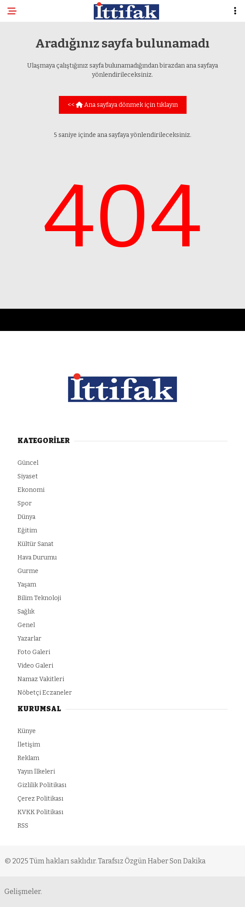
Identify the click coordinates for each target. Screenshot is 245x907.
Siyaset (27, 476)
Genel (26, 625)
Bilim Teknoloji (39, 598)
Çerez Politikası (40, 798)
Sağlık (25, 611)
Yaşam (26, 584)
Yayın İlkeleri (36, 771)
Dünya (26, 517)
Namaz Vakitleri (40, 679)
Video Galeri (35, 665)
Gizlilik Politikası (41, 785)
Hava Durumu (37, 557)
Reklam (28, 758)
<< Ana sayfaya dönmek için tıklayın (123, 105)
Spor (24, 503)
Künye (26, 731)
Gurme (27, 571)
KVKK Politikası (40, 812)
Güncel (27, 463)
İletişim (28, 744)
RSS (22, 825)
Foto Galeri (33, 652)
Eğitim (27, 530)
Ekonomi (30, 490)
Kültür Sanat (35, 544)
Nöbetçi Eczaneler (44, 692)
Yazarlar (29, 638)
